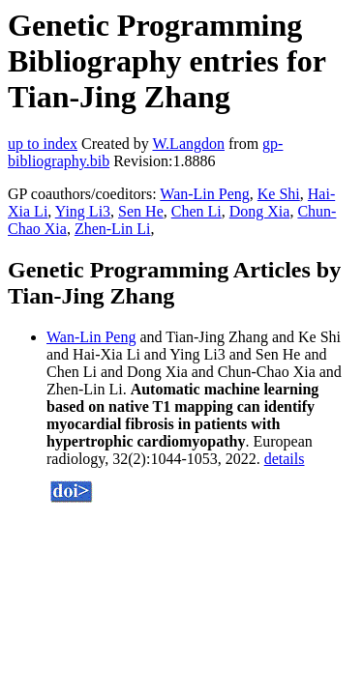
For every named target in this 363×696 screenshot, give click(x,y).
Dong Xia (259, 211)
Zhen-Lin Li (113, 228)
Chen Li (196, 211)
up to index (42, 143)
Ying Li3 (82, 211)
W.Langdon (188, 143)
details (284, 458)
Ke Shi (278, 194)
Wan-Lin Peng (204, 194)
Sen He (141, 211)
